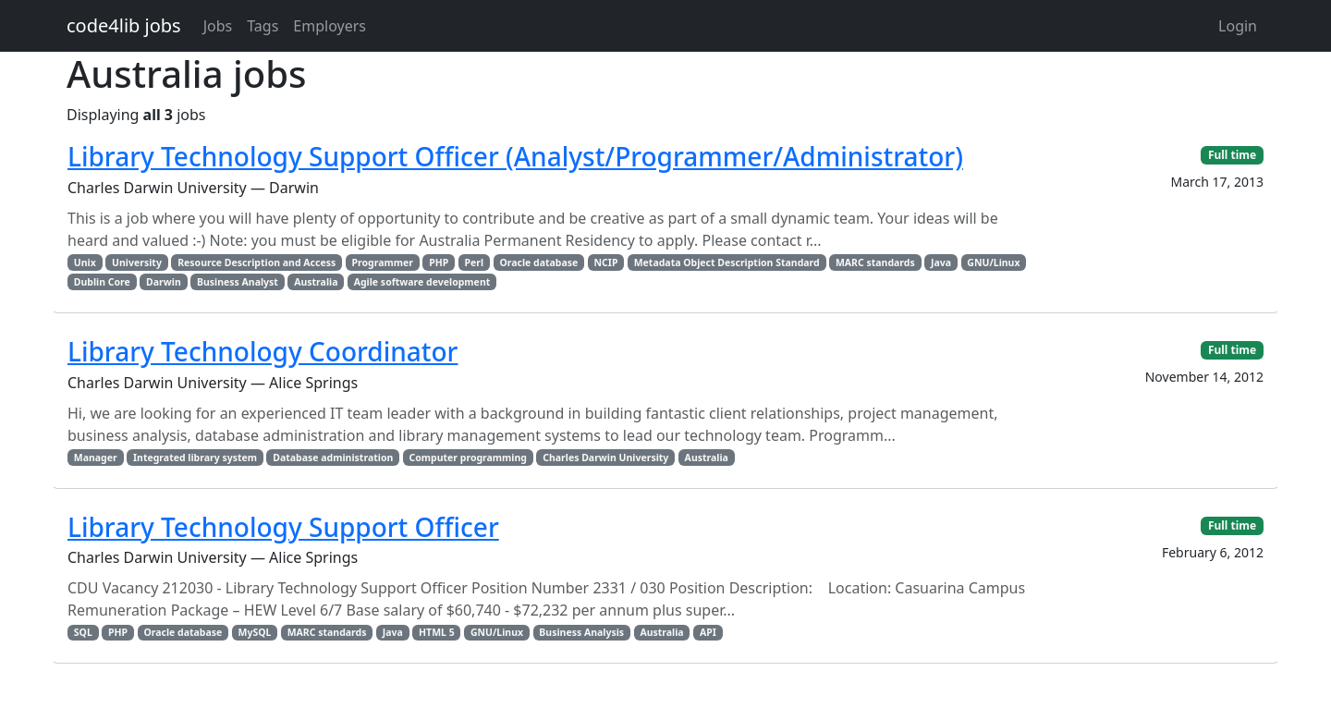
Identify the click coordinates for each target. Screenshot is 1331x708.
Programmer (381, 262)
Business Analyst (237, 281)
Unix (85, 262)
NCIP (606, 262)
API (708, 632)
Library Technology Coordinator (262, 351)
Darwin (163, 281)
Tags (262, 26)
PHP (438, 262)
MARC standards (875, 262)
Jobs (218, 26)
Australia (315, 281)
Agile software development (422, 281)
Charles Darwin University (605, 457)
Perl (474, 262)
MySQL (255, 632)
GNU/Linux (993, 262)
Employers (329, 26)
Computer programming (468, 457)
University (137, 262)
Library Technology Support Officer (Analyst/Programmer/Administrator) (515, 156)
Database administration (333, 457)
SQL (83, 632)
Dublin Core (102, 281)
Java (941, 262)
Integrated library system (195, 457)
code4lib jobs (124, 25)
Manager (95, 457)
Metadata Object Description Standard (727, 262)
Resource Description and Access (256, 262)
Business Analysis (581, 632)
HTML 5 (437, 632)
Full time (1232, 155)
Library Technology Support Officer (283, 526)
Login (1237, 26)
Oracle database (538, 262)
